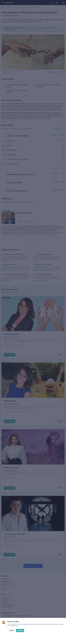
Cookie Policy (14, 625)
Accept (20, 630)
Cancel (11, 630)
